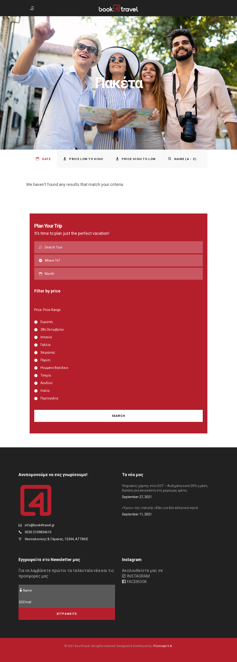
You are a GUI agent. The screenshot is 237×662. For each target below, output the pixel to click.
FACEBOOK (134, 581)
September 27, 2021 (137, 497)
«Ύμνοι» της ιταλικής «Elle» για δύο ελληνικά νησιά (160, 508)
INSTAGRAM (136, 576)
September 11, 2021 (137, 514)
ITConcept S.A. (163, 646)
